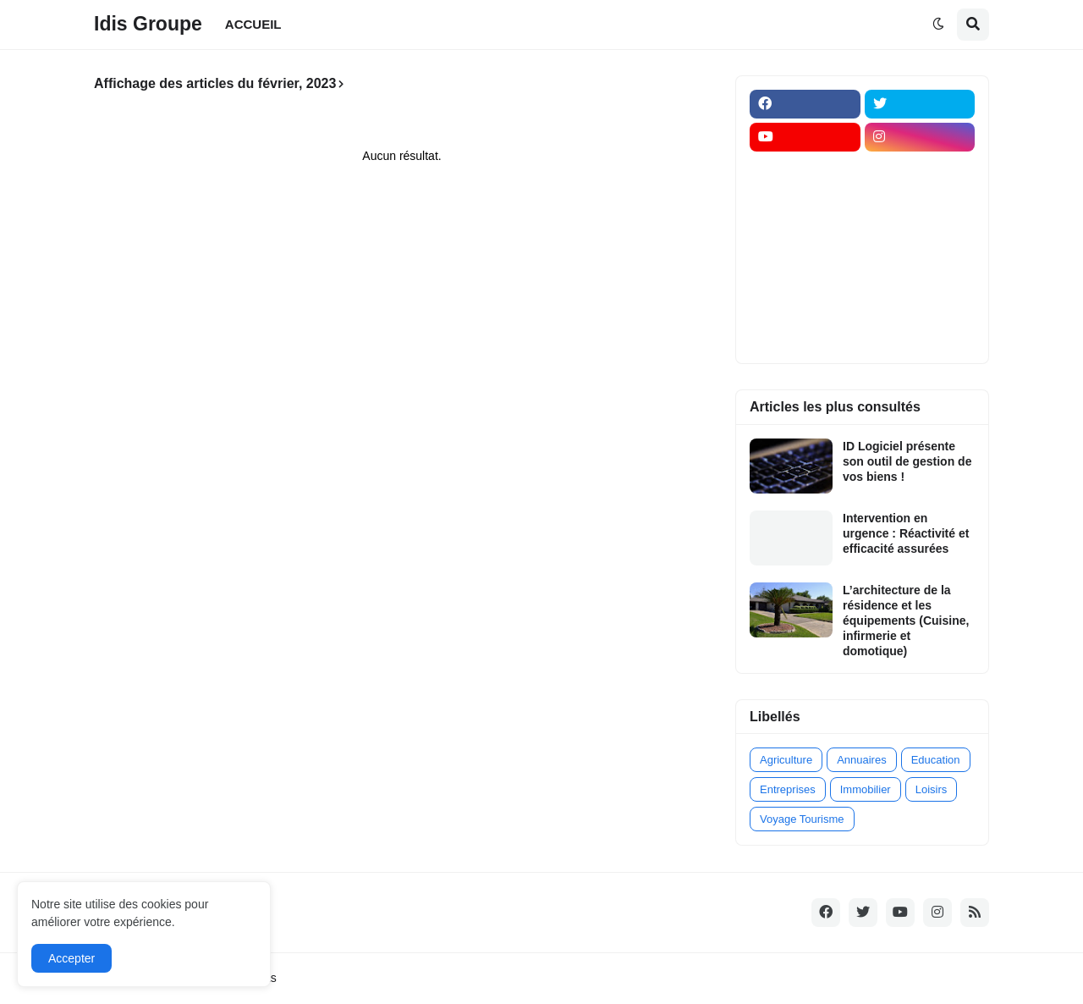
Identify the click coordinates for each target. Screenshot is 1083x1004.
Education (935, 759)
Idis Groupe (148, 24)
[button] (938, 24)
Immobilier (865, 789)
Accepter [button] (71, 958)
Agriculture (786, 759)
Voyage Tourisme (802, 819)
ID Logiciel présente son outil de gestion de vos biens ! (907, 461)
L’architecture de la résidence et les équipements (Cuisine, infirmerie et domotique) (906, 621)
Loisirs (931, 789)
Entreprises (788, 789)
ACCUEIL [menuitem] (253, 24)
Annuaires (862, 759)
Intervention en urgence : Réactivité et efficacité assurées (906, 533)
